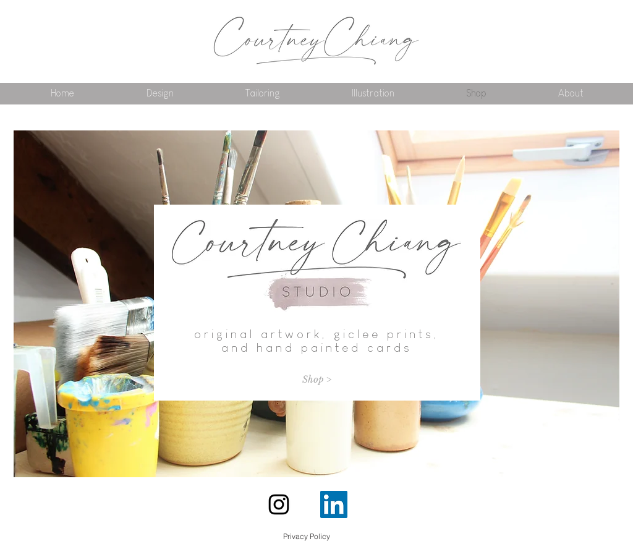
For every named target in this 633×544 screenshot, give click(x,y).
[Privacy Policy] (306, 536)
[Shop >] (316, 379)
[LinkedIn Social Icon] (333, 504)
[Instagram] (278, 504)
